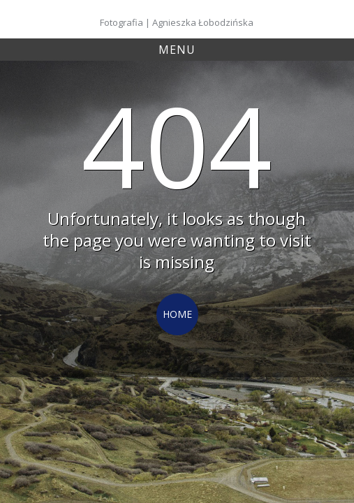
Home (177, 314)
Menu (177, 49)
